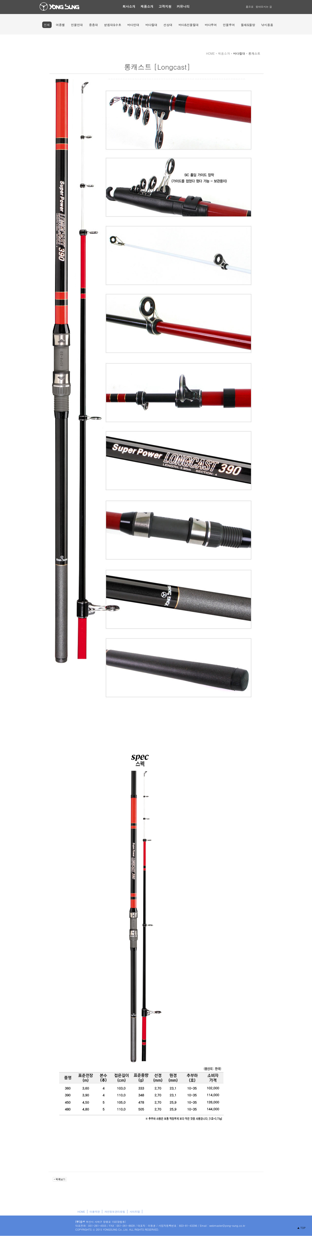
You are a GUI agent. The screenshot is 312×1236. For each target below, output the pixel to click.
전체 (47, 25)
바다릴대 (151, 25)
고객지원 (165, 6)
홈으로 (249, 6)
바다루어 (211, 25)
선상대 (168, 25)
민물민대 (77, 25)
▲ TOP (301, 1228)
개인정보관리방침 (114, 1211)
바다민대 (133, 25)
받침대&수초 (112, 25)
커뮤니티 (183, 6)
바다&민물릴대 (189, 25)
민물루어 (229, 25)
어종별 (60, 25)
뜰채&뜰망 (248, 25)
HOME (81, 1211)
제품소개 (147, 6)
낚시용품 (267, 25)
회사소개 (128, 6)
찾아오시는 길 (264, 6)
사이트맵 (135, 1211)
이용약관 (95, 1211)
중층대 (93, 25)
